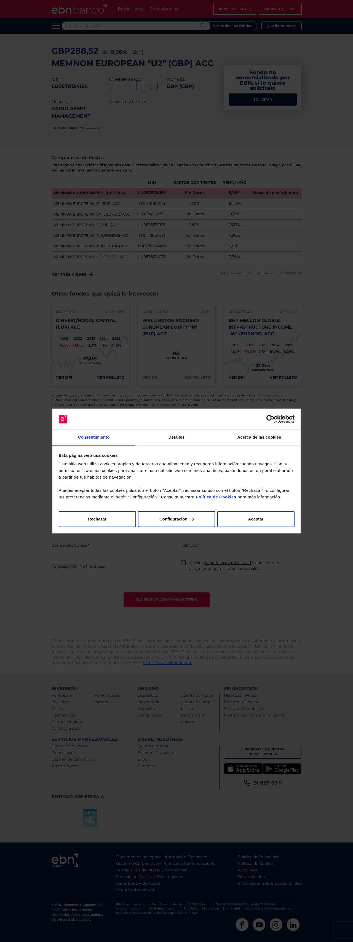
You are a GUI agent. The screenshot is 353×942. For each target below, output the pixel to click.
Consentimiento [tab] (94, 437)
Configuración (176, 519)
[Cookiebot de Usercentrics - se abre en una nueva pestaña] (270, 419)
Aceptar (256, 519)
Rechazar (97, 519)
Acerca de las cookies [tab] (259, 437)
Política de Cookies (216, 497)
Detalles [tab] (176, 437)
